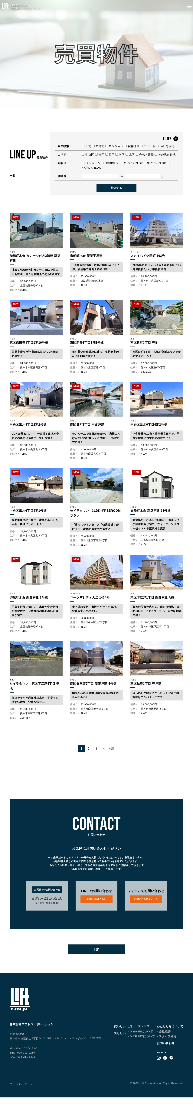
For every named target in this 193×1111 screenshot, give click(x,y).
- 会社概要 (164, 1045)
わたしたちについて (170, 1039)
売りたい (120, 1046)
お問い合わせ (166, 1056)
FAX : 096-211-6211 (22, 1070)
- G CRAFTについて (141, 1049)
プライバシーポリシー (22, 1097)
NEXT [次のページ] (111, 762)
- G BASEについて (140, 1045)
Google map (95, 1051)
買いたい (120, 1039)
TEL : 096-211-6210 (22, 1066)
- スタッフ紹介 (166, 1049)
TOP (107, 963)
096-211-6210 (47, 911)
